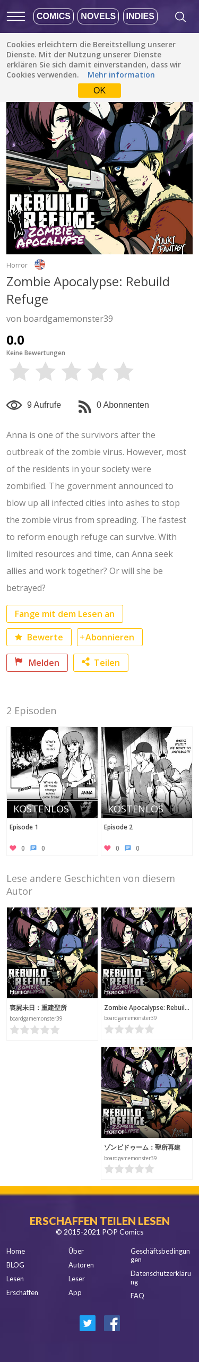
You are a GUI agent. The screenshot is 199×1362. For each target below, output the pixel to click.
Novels (98, 16)
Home (15, 1251)
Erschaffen (22, 1292)
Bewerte (39, 637)
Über (76, 1251)
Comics (54, 16)
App (75, 1292)
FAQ (137, 1295)
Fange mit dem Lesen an (65, 614)
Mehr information (121, 75)
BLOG (15, 1265)
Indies (140, 16)
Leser (76, 1278)
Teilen (101, 663)
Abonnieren (109, 637)
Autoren (81, 1265)
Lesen (15, 1278)
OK (99, 90)
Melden (37, 663)
